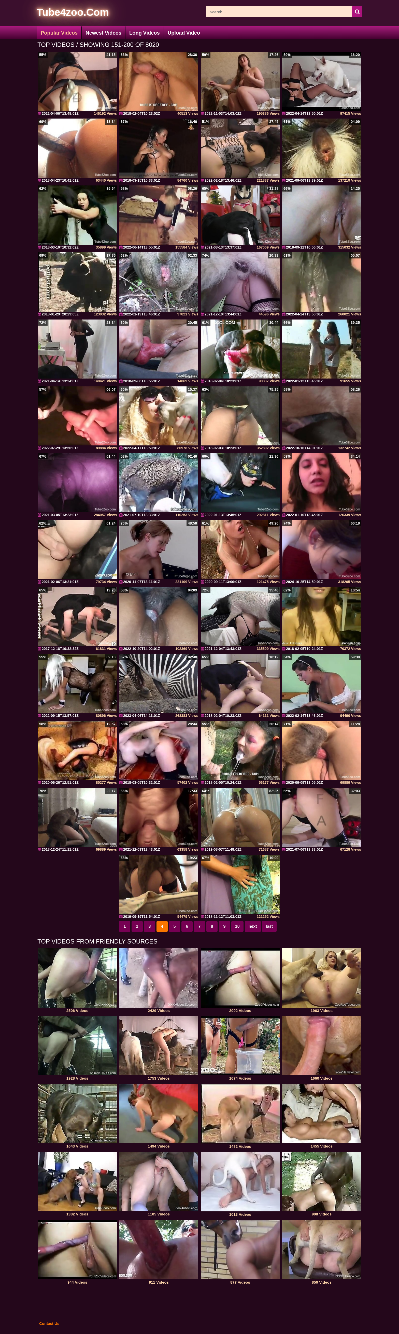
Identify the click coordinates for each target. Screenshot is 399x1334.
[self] (64, 13)
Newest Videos (103, 33)
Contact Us (49, 1323)
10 (237, 926)
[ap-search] (284, 11)
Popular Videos (59, 33)
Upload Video (184, 33)
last (269, 926)
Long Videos (144, 33)
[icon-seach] (357, 11)
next (253, 926)
